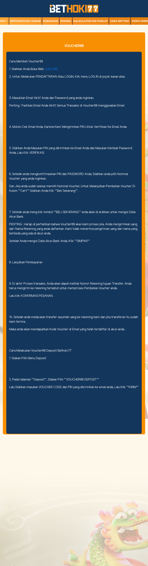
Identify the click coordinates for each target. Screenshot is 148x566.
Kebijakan (50, 20)
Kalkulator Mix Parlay (91, 20)
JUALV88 (50, 69)
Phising (65, 20)
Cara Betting (119, 20)
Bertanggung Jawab (25, 20)
